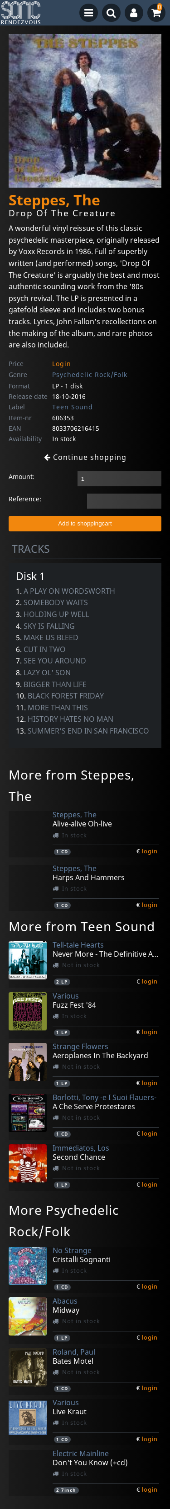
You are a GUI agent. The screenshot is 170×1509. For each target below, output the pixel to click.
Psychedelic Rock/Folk (89, 374)
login (150, 851)
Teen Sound (72, 407)
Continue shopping (85, 457)
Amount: (21, 476)
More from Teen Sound (82, 926)
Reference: (25, 499)
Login (61, 363)
